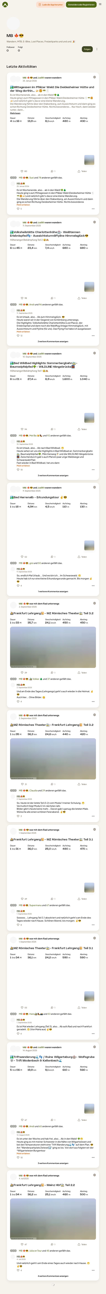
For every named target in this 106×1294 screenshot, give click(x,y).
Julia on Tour (35, 1250)
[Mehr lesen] (15, 113)
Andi (31, 304)
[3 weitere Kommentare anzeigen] (53, 475)
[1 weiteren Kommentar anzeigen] (53, 591)
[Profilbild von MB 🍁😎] (13, 23)
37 (48, 678)
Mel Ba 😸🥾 (35, 435)
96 (40, 304)
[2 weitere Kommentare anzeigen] (53, 341)
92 (48, 435)
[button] (50, 5)
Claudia (33, 790)
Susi (31, 177)
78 (40, 177)
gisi (31, 563)
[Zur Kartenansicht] (89, 160)
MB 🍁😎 (15, 36)
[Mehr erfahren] (23, 204)
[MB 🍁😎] (21, 183)
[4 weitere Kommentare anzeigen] (53, 1276)
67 (47, 905)
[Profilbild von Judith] (18, 79)
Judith (41, 78)
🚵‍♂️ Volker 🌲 (36, 678)
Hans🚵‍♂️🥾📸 (36, 1013)
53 (49, 1013)
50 (39, 563)
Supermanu (35, 905)
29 (43, 790)
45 (48, 1250)
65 (40, 1126)
